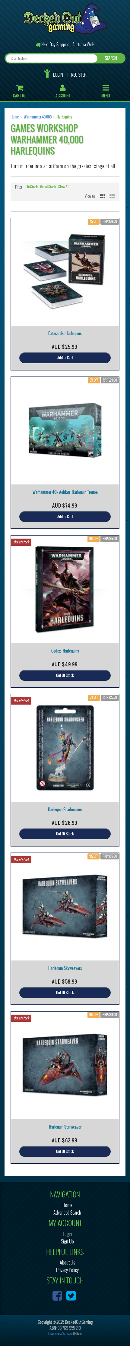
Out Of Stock (65, 675)
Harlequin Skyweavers (65, 968)
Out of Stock (48, 186)
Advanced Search (67, 1212)
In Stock (32, 186)
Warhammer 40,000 (38, 117)
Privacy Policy (67, 1270)
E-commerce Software (60, 1333)
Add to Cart (65, 358)
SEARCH (111, 58)
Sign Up (67, 1241)
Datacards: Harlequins (65, 333)
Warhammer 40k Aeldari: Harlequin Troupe (65, 492)
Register (79, 75)
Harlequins (64, 117)
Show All (63, 186)
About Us (67, 1262)
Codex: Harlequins (65, 651)
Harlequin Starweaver (65, 1127)
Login (58, 75)
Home (15, 117)
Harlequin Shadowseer (65, 809)
